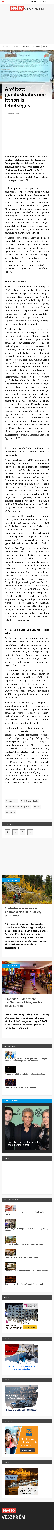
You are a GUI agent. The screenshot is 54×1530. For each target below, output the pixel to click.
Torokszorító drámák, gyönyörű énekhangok (24, 1284)
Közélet (17, 46)
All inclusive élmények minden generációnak (24, 1244)
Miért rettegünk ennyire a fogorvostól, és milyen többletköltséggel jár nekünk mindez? (26, 1059)
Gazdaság (7, 46)
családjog (10, 812)
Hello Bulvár (11, 1101)
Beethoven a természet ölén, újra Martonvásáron (26, 1270)
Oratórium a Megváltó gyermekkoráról (21, 1087)
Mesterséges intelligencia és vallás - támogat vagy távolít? (27, 1229)
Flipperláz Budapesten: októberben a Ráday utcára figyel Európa (23, 1002)
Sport (45, 46)
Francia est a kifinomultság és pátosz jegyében (25, 1074)
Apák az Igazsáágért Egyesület (18, 807)
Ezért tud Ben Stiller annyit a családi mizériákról (24, 1143)
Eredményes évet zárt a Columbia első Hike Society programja (23, 911)
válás (37, 807)
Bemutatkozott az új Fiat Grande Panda (22, 1257)
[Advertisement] (27, 27)
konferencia (11, 801)
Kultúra (26, 46)
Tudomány (36, 46)
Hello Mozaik (12, 113)
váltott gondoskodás (29, 801)
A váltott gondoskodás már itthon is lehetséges (25, 97)
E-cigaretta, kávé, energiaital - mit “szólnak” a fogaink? (24, 1213)
